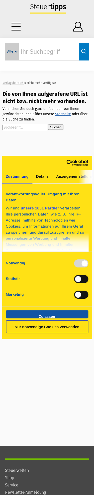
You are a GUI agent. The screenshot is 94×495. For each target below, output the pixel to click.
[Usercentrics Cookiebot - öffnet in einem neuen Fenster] (67, 163)
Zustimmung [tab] (17, 176)
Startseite (63, 114)
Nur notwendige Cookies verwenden (47, 327)
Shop (9, 477)
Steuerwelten (17, 470)
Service (11, 485)
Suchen (55, 127)
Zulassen (47, 316)
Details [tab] (42, 176)
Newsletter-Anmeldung (25, 492)
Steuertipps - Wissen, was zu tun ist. (48, 9)
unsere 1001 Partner (40, 208)
